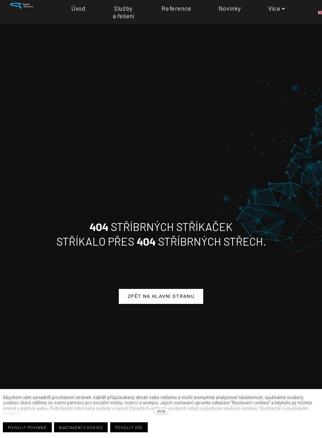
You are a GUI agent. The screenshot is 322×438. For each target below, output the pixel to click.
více (161, 411)
